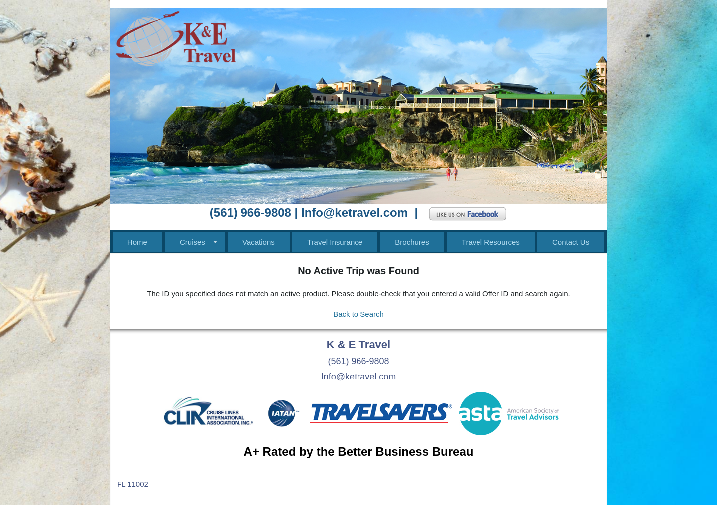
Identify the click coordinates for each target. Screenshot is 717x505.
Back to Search (358, 314)
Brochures (412, 242)
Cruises (192, 242)
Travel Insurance (334, 242)
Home (137, 242)
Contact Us (570, 242)
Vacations (258, 242)
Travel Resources (491, 242)
